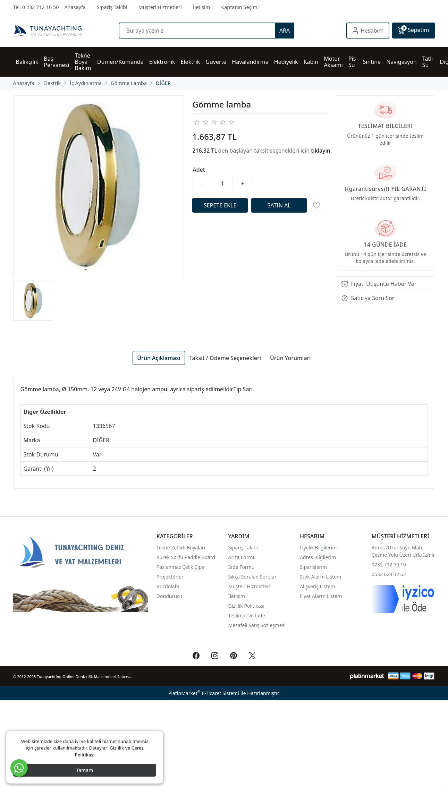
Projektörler (170, 576)
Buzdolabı (168, 586)
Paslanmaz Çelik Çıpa (180, 567)
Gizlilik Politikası (247, 605)
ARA (284, 30)
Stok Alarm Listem (320, 576)
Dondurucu (169, 596)
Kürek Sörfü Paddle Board (186, 557)
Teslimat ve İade (246, 615)
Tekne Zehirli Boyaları (181, 547)
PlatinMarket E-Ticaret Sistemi (203, 693)
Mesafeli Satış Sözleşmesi (257, 625)
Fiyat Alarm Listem (321, 596)
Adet (199, 169)
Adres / (380, 547)
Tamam (84, 770)
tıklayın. (321, 150)
